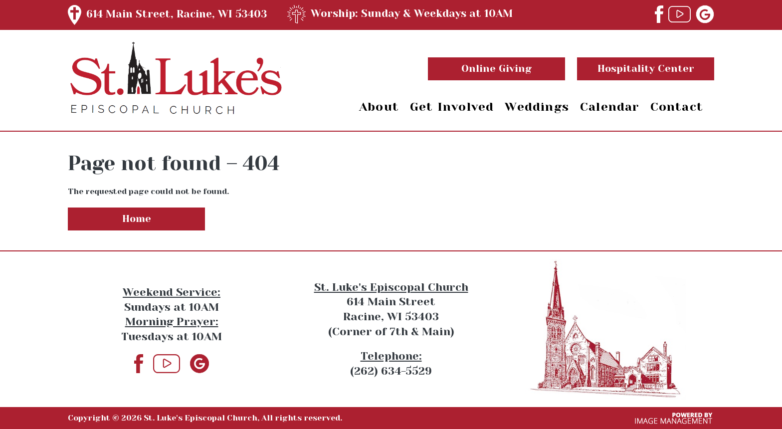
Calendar (609, 107)
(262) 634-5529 (391, 371)
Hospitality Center (645, 68)
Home (136, 218)
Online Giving (496, 68)
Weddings (537, 107)
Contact (676, 107)
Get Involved (452, 107)
